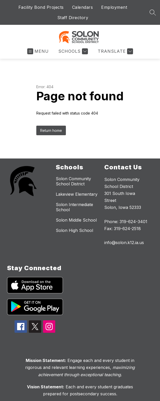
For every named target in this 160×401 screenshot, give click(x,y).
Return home (51, 130)
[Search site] (153, 12)
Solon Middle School (76, 220)
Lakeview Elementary (77, 194)
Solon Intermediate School (74, 207)
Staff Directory (72, 17)
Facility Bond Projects (41, 7)
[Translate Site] (114, 51)
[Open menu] (38, 51)
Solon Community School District (73, 181)
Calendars (82, 7)
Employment (114, 7)
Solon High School (74, 230)
